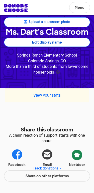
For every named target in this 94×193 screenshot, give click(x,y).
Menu (79, 7)
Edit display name (47, 42)
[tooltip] (58, 72)
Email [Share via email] (47, 157)
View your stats (47, 95)
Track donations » (47, 168)
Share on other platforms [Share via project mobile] (47, 176)
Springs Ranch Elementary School (47, 55)
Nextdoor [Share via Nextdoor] (77, 157)
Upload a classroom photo (47, 22)
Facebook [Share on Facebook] (17, 157)
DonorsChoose (16, 8)
